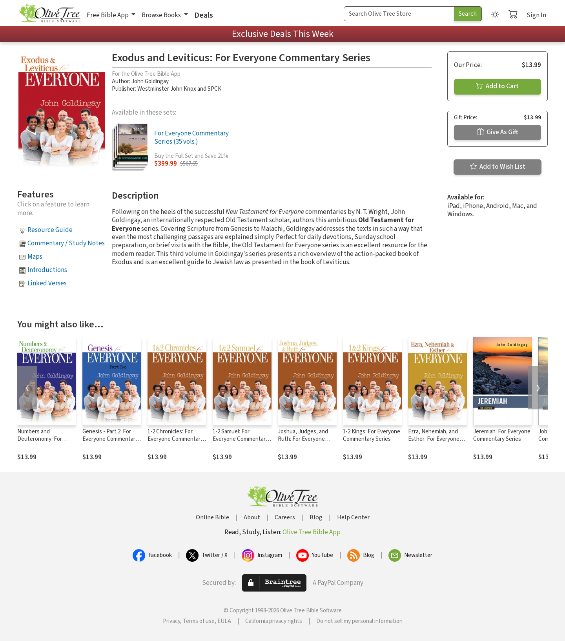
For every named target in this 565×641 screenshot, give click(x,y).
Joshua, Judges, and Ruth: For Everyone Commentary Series (303, 439)
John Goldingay (150, 81)
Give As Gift (497, 132)
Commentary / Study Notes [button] (66, 243)
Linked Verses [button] (47, 283)
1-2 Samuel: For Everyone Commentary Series (240, 439)
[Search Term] (399, 13)
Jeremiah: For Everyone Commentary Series (501, 435)
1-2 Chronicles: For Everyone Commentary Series (175, 439)
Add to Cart (497, 86)
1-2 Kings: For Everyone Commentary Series (371, 435)
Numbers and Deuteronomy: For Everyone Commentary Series (45, 442)
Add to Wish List (497, 167)
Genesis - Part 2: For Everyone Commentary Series (110, 439)
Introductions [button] (47, 270)
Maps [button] (34, 256)
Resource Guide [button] (50, 230)
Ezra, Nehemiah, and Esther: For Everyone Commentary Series (433, 439)
